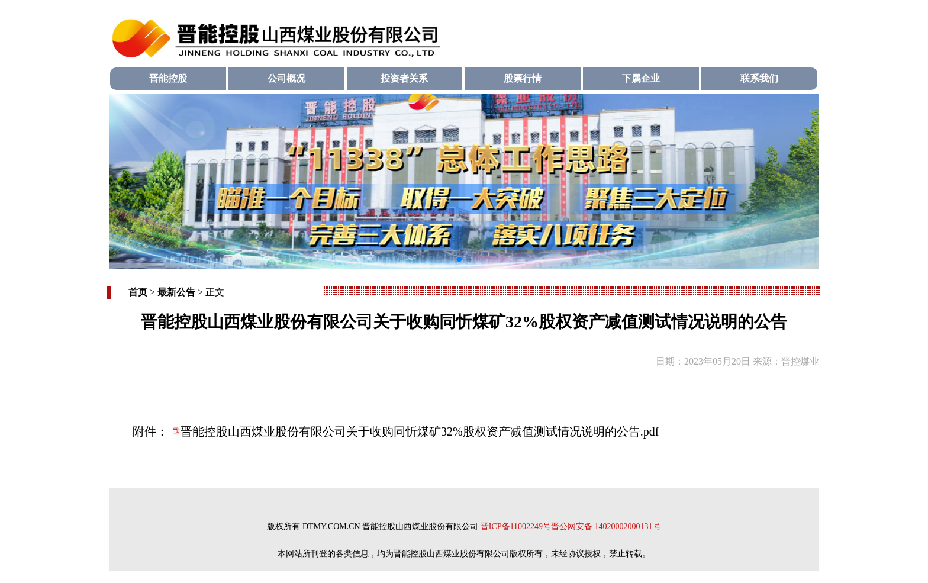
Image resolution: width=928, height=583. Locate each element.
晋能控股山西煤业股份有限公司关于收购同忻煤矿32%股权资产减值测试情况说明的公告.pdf (420, 431)
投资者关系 (404, 78)
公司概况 (286, 78)
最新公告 (176, 292)
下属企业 (641, 78)
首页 (137, 292)
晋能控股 (168, 78)
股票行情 (523, 78)
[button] (459, 259)
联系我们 (759, 78)
